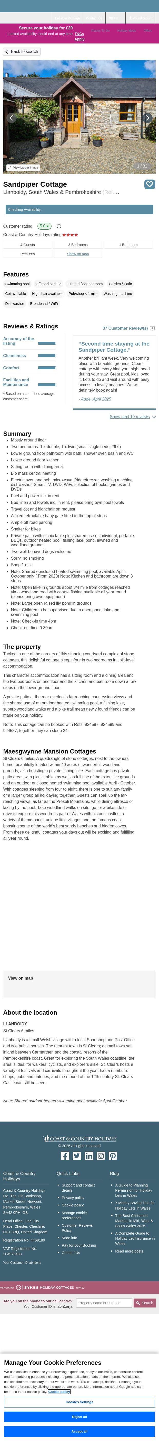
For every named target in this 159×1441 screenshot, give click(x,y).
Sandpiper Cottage (35, 184)
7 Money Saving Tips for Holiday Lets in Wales (135, 1205)
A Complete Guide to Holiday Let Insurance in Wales (135, 1238)
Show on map (78, 254)
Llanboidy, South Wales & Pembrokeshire (62, 192)
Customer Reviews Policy (77, 1228)
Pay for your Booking (79, 1245)
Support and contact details (78, 1187)
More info (69, 1238)
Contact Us (71, 1253)
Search (147, 1303)
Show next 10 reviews (130, 417)
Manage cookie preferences (74, 1215)
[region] (79, 1397)
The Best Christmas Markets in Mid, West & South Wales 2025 (134, 1221)
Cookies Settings (79, 1402)
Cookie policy (73, 1205)
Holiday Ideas (126, 30)
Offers (148, 30)
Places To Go (100, 30)
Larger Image (23, 167)
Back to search (24, 51)
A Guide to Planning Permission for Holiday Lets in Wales (133, 1190)
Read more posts (129, 1251)
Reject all (79, 1417)
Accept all (80, 1431)
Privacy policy (73, 1198)
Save (149, 185)
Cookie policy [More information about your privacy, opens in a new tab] (59, 1392)
